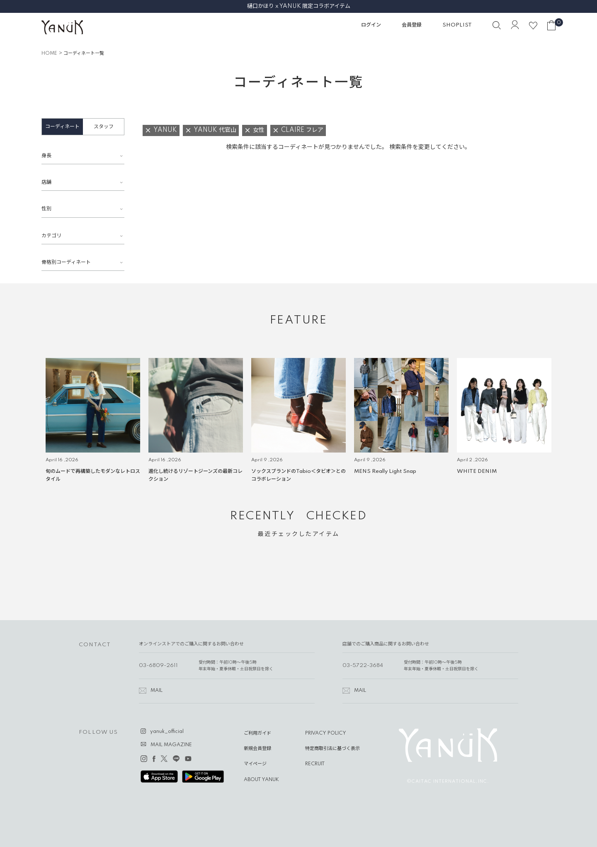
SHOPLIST (457, 25)
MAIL (156, 690)
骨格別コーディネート (66, 262)
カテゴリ (51, 236)
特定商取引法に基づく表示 (332, 748)
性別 (46, 209)
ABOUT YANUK (261, 779)
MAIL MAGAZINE (171, 744)
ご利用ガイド (257, 733)
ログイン (371, 25)
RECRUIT (315, 764)
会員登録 (412, 25)
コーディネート (62, 126)
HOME (49, 53)
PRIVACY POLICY (325, 733)
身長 (46, 155)
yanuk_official (167, 731)
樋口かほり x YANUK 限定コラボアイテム (298, 6)
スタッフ (104, 126)
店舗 (46, 182)
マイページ (255, 764)
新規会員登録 (257, 748)
